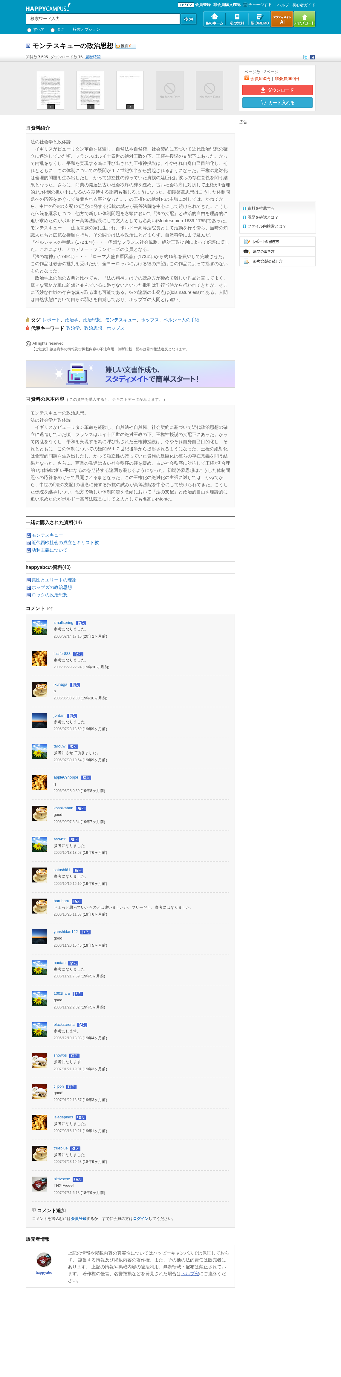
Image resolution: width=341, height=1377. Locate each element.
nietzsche (62, 1179)
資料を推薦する (261, 208)
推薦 (125, 46)
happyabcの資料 (44, 567)
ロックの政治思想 (50, 594)
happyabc (44, 1272)
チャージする (256, 4)
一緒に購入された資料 (50, 522)
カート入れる (277, 102)
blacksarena (64, 1024)
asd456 (60, 839)
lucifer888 (62, 653)
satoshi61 (62, 870)
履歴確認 (93, 57)
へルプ (283, 5)
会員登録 (203, 4)
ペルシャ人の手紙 (181, 319)
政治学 (71, 319)
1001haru (62, 993)
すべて (36, 29)
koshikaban (64, 808)
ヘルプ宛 (190, 1273)
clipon (59, 1086)
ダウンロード (277, 90)
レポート (51, 319)
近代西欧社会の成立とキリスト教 (65, 542)
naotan (60, 962)
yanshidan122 (66, 931)
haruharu (61, 901)
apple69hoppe (66, 777)
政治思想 (92, 319)
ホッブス (150, 319)
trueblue (61, 1148)
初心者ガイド (304, 5)
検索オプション (86, 29)
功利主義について (50, 549)
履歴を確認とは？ (263, 217)
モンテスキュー (121, 319)
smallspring (64, 622)
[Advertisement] (276, 162)
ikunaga (61, 684)
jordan (59, 715)
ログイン (141, 1218)
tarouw (59, 746)
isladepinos (63, 1117)
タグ (58, 29)
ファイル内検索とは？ (266, 226)
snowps (60, 1055)
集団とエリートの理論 (54, 579)
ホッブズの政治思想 (52, 587)
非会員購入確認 (227, 4)
